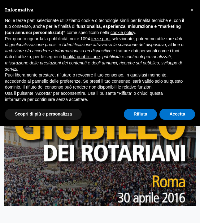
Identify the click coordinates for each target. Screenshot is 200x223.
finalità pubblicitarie (81, 56)
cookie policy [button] (123, 32)
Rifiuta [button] (140, 114)
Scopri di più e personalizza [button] (43, 114)
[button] (192, 10)
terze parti (101, 38)
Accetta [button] (177, 114)
